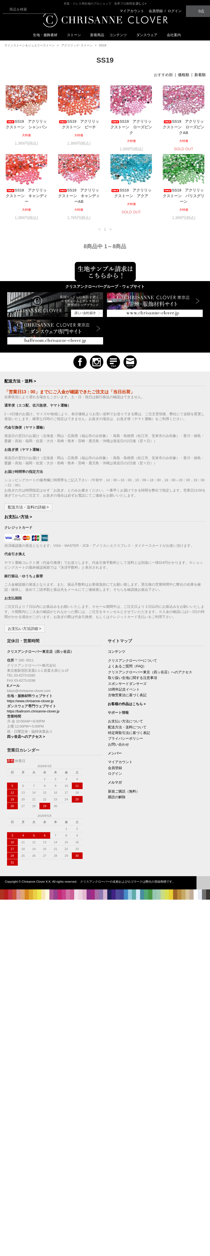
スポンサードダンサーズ (127, 684)
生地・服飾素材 (47, 35)
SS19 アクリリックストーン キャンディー (26, 196)
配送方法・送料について (127, 727)
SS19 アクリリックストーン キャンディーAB (79, 196)
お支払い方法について (125, 721)
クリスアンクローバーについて (132, 661)
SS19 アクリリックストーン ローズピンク (131, 127)
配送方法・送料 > (20, 381)
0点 (198, 11)
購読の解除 (117, 797)
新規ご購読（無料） (124, 791)
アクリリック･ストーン (77, 45)
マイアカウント (132, 11)
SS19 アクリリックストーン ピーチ (79, 124)
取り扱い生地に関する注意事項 (132, 678)
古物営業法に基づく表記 (127, 695)
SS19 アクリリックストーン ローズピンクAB (183, 127)
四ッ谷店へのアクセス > (26, 737)
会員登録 (156, 11)
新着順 (200, 75)
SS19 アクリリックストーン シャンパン (26, 124)
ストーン (76, 35)
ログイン (175, 11)
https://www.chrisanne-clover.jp (30, 701)
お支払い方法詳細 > (24, 628)
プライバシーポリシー (125, 738)
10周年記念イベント (124, 689)
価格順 (183, 75)
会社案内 (174, 35)
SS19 (102, 45)
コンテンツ (120, 35)
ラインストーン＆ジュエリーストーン (29, 45)
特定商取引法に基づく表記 (129, 733)
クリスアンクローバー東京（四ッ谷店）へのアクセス (150, 672)
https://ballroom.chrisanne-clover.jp (33, 711)
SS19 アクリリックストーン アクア (131, 193)
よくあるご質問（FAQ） (127, 666)
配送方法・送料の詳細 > (28, 507)
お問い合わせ (118, 744)
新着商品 (97, 35)
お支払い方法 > (18, 516)
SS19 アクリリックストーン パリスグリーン (183, 196)
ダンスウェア (149, 35)
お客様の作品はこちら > (127, 704)
